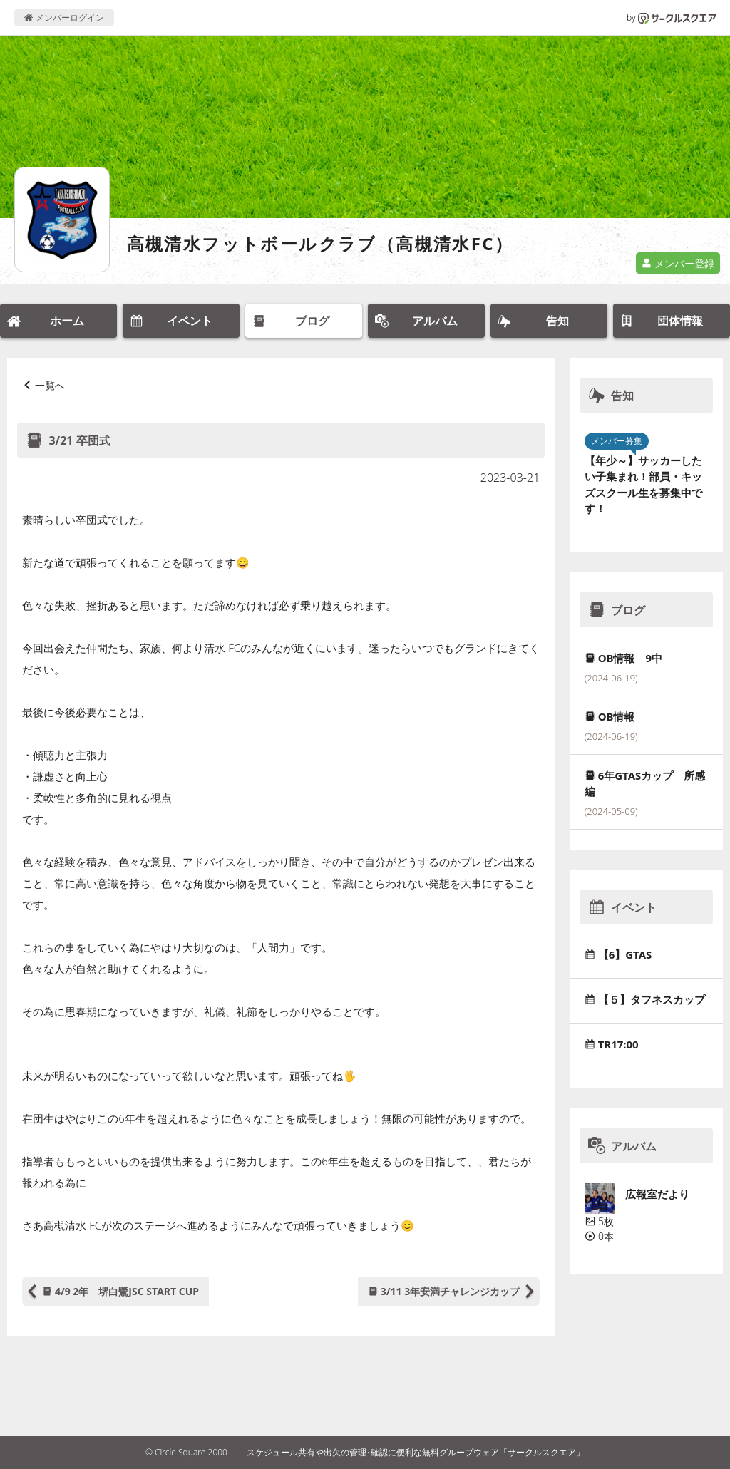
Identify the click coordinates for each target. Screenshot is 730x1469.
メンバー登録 (678, 263)
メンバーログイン (63, 17)
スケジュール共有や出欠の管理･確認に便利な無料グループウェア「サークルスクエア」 (416, 1452)
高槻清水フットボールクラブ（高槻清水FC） (320, 243)
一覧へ (50, 385)
